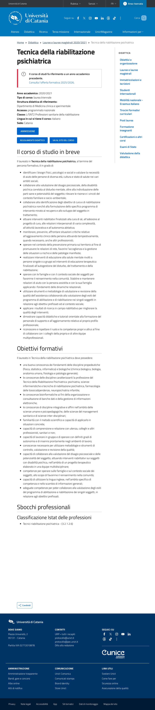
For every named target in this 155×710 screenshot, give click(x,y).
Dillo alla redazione (64, 645)
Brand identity (62, 683)
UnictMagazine (103, 32)
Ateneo (15, 32)
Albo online (14, 683)
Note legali (26, 704)
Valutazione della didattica (130, 155)
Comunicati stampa (64, 678)
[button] (114, 3)
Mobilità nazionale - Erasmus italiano (131, 102)
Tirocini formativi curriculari (130, 112)
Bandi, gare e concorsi (19, 678)
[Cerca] (143, 18)
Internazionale (82, 32)
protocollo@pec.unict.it (66, 641)
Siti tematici (68, 704)
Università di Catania (17, 3)
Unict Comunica (63, 673)
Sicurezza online (110, 683)
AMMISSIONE (28, 131)
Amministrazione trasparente (23, 673)
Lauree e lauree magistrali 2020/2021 (65, 42)
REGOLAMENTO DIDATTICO (32, 140)
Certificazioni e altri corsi (131, 139)
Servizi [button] (93, 3)
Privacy (11, 704)
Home (20, 42)
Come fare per (109, 678)
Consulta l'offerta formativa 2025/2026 (51, 82)
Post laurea (126, 120)
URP (57, 634)
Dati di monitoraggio (88, 704)
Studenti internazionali (128, 92)
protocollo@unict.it (64, 638)
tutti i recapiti (68, 634)
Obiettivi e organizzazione (128, 61)
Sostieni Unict (109, 673)
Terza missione (60, 32)
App (55, 704)
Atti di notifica (15, 688)
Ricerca (43, 32)
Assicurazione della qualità (115, 688)
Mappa (110, 704)
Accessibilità (42, 704)
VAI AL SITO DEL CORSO (63, 140)
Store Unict (60, 688)
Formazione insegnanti (127, 128)
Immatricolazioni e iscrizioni (130, 82)
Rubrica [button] (76, 3)
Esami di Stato (128, 147)
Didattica (29, 32)
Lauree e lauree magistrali (129, 72)
